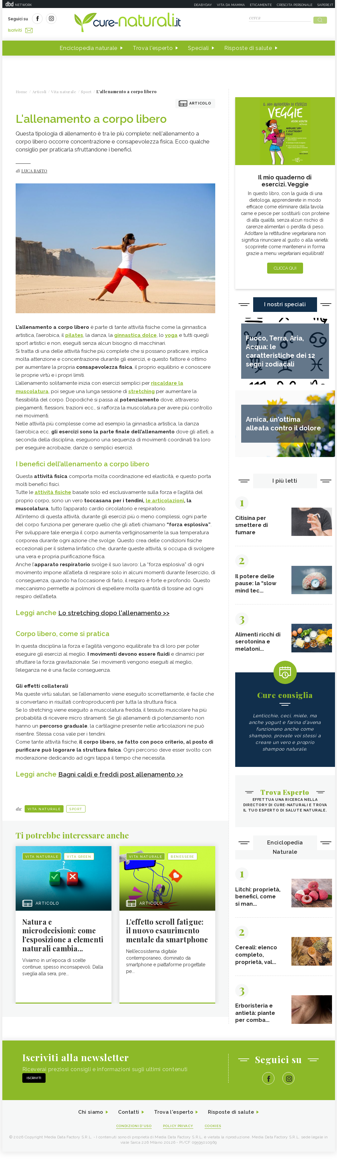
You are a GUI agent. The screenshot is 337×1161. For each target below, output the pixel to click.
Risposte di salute (248, 46)
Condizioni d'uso (131, 1135)
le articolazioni (165, 498)
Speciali (198, 46)
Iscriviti (83, 19)
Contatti (126, 1121)
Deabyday (203, 5)
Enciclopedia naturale (88, 46)
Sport (76, 806)
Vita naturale (44, 806)
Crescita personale (294, 5)
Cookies (216, 1135)
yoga (171, 333)
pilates (74, 333)
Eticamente (261, 5)
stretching (141, 389)
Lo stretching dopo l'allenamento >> (117, 610)
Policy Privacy (178, 1135)
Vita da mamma (231, 5)
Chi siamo (87, 1121)
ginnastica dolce (135, 333)
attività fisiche (53, 490)
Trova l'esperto (153, 46)
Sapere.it (325, 5)
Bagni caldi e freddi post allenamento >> (124, 771)
